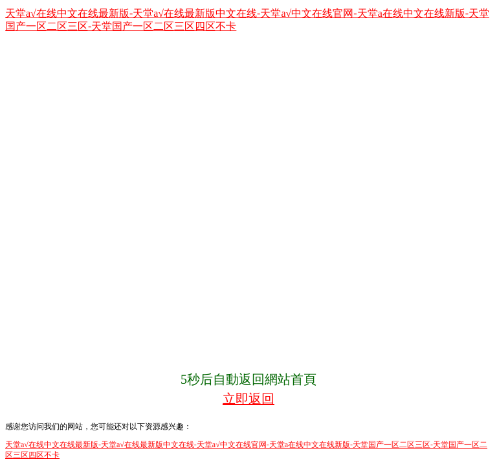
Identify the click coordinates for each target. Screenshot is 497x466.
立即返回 (248, 399)
